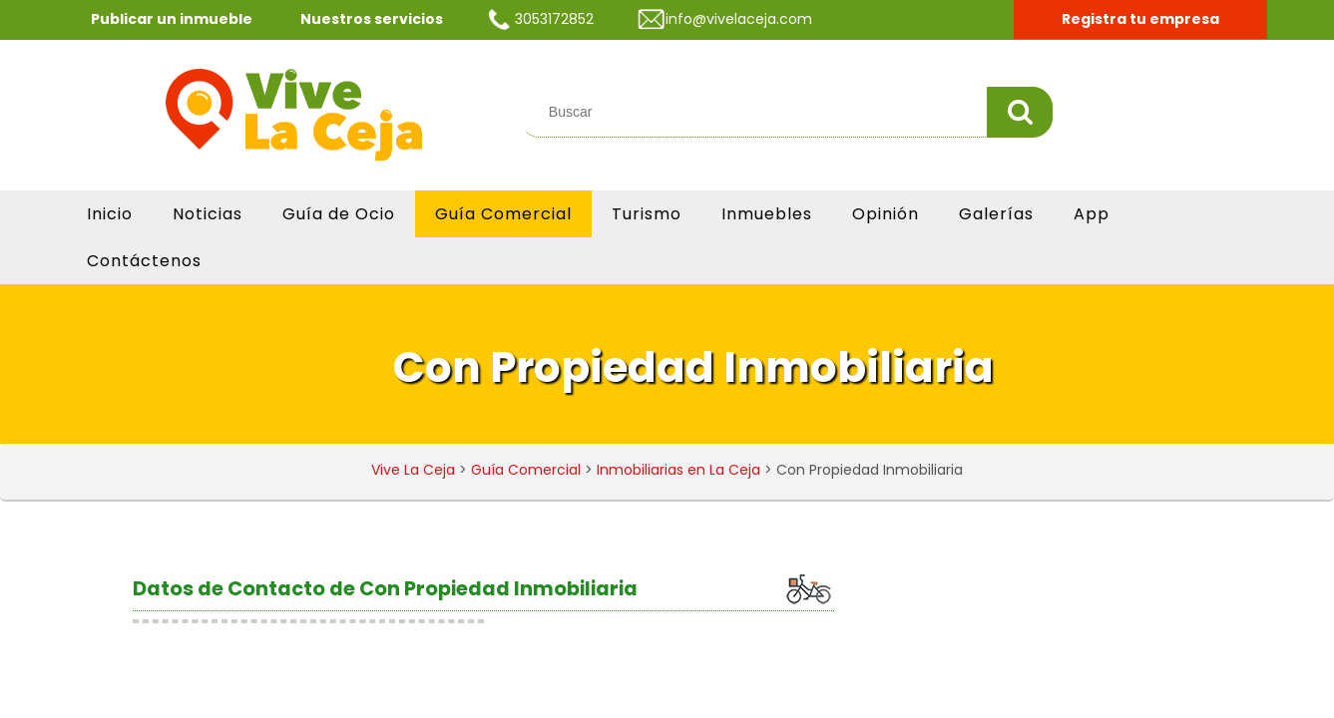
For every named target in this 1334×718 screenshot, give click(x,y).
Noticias (207, 213)
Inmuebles (766, 213)
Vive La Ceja (413, 470)
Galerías (996, 213)
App (1092, 213)
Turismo (646, 213)
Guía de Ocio (338, 213)
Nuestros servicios (371, 19)
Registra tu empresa (1140, 19)
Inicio (110, 213)
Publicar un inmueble (171, 19)
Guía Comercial (503, 213)
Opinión (885, 213)
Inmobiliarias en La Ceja (678, 470)
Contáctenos (144, 260)
